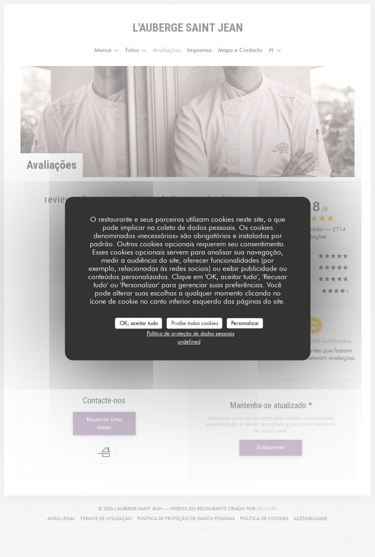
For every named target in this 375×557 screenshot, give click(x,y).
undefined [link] (188, 341)
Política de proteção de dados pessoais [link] (190, 333)
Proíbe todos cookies (194, 323)
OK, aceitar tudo (139, 323)
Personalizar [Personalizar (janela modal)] (245, 323)
